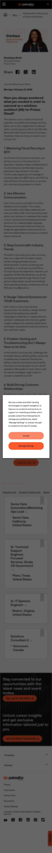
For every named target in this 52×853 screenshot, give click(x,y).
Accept (26, 435)
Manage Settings (26, 446)
